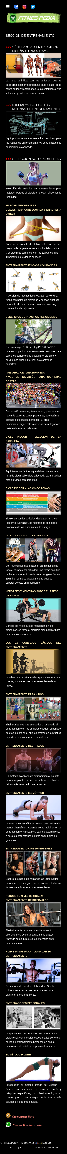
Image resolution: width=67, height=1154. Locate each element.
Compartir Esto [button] (20, 1116)
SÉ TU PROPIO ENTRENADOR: (35, 47)
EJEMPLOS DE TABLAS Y (31, 105)
